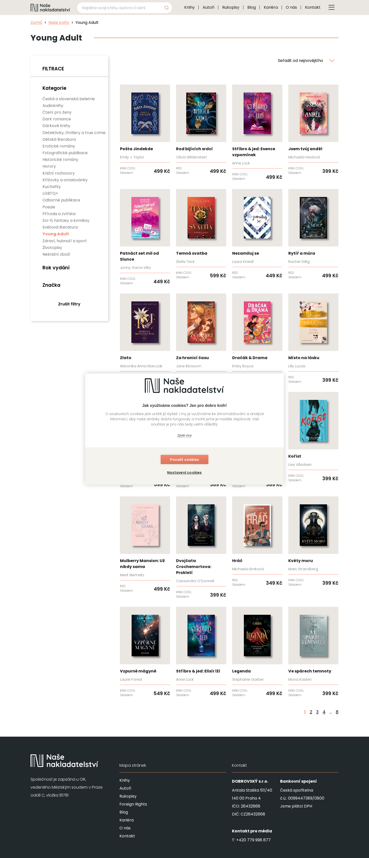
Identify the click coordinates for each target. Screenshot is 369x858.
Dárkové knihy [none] (56, 125)
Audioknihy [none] (52, 105)
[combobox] (124, 7)
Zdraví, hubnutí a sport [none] (64, 240)
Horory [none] (49, 166)
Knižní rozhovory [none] (58, 173)
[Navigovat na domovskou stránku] (50, 7)
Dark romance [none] (56, 119)
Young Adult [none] (55, 234)
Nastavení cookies (184, 472)
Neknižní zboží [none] (56, 254)
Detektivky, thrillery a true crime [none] (74, 132)
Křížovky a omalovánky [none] (65, 180)
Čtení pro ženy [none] (57, 112)
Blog (251, 7)
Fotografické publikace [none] (65, 152)
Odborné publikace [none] (61, 200)
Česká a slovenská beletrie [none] (68, 98)
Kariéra (271, 7)
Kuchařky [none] (51, 186)
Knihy (189, 7)
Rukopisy (230, 7)
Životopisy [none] (52, 247)
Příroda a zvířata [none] (58, 213)
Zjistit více (184, 435)
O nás (291, 7)
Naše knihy (58, 22)
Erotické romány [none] (58, 146)
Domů (36, 22)
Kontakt (313, 7)
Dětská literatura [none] (59, 139)
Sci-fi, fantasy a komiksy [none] (65, 220)
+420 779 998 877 (253, 840)
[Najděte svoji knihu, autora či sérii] (118, 7)
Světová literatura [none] (60, 227)
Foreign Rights (133, 804)
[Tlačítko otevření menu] (331, 7)
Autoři (208, 7)
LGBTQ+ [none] (50, 193)
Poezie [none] (48, 207)
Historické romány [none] (60, 159)
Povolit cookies (184, 459)
